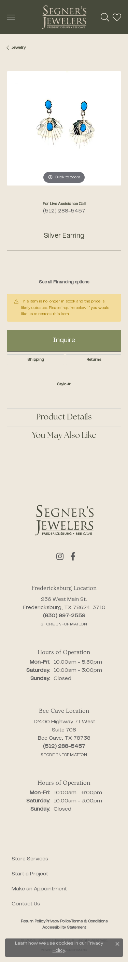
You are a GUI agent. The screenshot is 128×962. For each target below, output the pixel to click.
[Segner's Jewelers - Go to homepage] (64, 520)
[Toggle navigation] (10, 17)
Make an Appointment (39, 889)
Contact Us (26, 904)
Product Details (64, 417)
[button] (105, 17)
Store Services (30, 859)
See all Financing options (64, 282)
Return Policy (33, 921)
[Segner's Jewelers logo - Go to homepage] (64, 17)
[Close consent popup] (117, 944)
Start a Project (30, 874)
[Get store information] (64, 624)
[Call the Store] (64, 615)
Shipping (35, 359)
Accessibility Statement (64, 927)
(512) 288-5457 (64, 211)
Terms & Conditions (89, 921)
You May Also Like (64, 436)
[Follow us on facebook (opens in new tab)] (72, 556)
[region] (64, 128)
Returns (93, 359)
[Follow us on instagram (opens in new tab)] (59, 556)
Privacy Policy (58, 921)
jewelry (19, 47)
